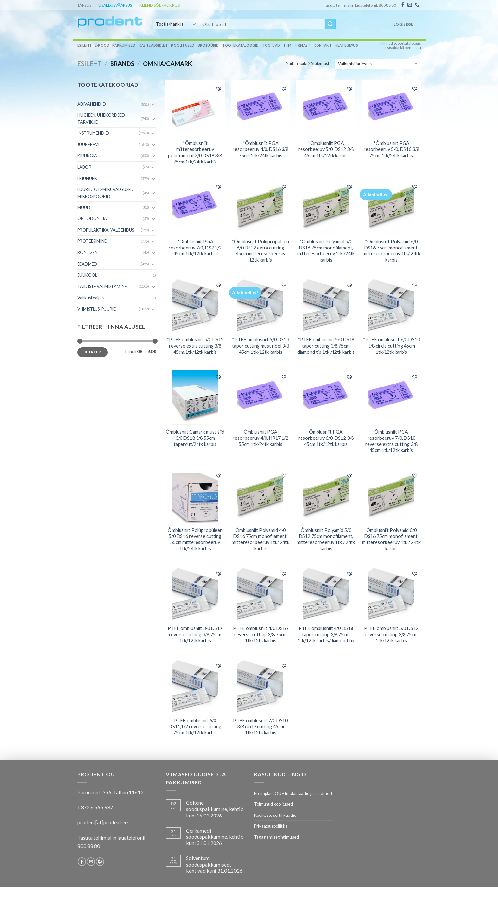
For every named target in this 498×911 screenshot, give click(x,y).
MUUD (83, 207)
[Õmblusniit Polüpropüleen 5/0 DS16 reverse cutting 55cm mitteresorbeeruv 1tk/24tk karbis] (194, 496)
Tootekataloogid (240, 45)
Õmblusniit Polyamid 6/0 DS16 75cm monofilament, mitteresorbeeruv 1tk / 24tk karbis (391, 539)
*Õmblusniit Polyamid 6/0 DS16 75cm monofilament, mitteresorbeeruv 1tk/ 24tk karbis (391, 251)
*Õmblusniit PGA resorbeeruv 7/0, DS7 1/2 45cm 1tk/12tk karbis (195, 247)
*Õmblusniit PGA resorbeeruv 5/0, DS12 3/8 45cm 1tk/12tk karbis (326, 149)
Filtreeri (92, 352)
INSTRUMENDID (93, 133)
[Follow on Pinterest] (100, 861)
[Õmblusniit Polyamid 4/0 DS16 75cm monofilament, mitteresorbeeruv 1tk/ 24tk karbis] (260, 496)
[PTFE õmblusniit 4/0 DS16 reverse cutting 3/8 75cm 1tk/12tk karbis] (260, 594)
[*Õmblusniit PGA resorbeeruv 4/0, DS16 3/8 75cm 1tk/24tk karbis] (260, 108)
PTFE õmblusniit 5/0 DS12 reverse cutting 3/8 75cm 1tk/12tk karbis (391, 634)
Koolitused (182, 45)
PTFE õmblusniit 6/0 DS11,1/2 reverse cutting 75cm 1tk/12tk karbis (195, 726)
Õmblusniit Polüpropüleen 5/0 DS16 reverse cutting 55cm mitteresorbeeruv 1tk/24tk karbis (195, 539)
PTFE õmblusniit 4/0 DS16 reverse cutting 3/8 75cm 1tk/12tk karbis (260, 634)
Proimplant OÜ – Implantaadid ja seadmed (293, 793)
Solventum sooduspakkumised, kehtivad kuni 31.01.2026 (214, 864)
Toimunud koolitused (273, 804)
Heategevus (346, 45)
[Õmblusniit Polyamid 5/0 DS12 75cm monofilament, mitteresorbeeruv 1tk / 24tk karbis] (325, 496)
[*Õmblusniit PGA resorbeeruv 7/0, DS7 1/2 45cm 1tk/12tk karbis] (194, 207)
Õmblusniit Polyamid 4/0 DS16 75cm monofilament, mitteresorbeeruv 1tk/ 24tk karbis (260, 539)
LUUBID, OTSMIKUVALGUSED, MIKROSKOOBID (106, 192)
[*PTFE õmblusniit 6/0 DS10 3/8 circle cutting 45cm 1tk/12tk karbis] (391, 305)
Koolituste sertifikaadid (275, 815)
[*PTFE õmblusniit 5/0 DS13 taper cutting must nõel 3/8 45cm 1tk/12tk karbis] (260, 305)
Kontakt (322, 45)
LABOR (84, 167)
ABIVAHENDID (91, 104)
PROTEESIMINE (92, 241)
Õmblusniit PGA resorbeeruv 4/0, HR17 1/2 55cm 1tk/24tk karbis (260, 438)
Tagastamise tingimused (276, 837)
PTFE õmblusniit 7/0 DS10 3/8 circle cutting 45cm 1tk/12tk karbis (260, 726)
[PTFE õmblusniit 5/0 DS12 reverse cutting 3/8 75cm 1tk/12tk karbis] (391, 594)
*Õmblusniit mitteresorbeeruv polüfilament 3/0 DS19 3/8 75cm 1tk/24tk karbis (195, 152)
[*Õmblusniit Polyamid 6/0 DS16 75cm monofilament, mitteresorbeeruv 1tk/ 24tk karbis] (391, 207)
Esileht (84, 45)
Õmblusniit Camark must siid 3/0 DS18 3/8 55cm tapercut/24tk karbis (195, 438)
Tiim (287, 45)
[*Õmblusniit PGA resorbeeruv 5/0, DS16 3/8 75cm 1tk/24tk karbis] (391, 108)
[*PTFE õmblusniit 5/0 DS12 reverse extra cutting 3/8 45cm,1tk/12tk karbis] (194, 305)
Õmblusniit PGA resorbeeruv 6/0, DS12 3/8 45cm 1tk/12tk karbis (326, 438)
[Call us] (417, 5)
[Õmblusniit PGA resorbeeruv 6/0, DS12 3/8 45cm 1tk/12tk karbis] (325, 397)
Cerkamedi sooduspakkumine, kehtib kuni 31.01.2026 (215, 836)
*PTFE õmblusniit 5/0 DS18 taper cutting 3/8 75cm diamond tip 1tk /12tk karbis (326, 345)
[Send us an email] (409, 5)
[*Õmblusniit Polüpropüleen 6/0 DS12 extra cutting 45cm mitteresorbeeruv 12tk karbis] (260, 207)
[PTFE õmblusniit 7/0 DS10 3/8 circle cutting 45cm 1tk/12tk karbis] (260, 686)
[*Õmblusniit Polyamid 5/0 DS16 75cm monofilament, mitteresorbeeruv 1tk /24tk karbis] (325, 207)
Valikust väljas (90, 297)
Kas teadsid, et (153, 45)
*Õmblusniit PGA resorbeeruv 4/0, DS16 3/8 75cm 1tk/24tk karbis (260, 149)
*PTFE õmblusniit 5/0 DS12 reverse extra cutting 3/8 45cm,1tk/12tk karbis (195, 345)
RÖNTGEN (87, 252)
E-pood (102, 45)
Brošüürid (208, 45)
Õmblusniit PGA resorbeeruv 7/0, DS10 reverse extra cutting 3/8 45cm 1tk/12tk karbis (391, 441)
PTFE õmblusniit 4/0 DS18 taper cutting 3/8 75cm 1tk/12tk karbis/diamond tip (326, 634)
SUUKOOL (87, 275)
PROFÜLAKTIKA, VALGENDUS (105, 229)
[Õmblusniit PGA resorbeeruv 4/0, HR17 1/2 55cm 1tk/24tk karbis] (260, 397)
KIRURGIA (87, 155)
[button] (218, 89)
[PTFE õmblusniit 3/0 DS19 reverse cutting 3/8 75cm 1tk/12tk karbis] (194, 594)
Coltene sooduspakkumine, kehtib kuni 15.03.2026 (215, 808)
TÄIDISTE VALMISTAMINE (102, 286)
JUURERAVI (88, 144)
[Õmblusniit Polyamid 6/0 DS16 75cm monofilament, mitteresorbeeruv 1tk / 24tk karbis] (391, 496)
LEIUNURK (87, 178)
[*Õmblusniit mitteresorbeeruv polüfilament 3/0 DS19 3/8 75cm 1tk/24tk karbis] (194, 108)
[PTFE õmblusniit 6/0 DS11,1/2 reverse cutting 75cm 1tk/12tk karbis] (194, 686)
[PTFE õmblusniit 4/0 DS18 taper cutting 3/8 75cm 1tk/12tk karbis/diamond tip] (325, 594)
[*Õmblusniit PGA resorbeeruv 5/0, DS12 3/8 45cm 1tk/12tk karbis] (325, 108)
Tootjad (271, 45)
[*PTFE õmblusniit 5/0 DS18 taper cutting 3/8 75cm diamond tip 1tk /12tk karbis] (325, 305)
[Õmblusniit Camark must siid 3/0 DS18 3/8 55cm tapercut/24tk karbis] (194, 397)
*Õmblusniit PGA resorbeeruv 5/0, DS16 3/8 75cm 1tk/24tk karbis (391, 149)
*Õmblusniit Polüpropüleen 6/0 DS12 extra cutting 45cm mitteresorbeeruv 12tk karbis (260, 251)
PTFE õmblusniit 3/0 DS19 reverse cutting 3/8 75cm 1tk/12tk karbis (195, 634)
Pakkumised (123, 45)
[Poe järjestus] (378, 64)
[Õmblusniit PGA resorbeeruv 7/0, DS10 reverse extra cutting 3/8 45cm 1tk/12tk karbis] (391, 397)
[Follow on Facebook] (402, 5)
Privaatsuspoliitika (271, 826)
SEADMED (87, 263)
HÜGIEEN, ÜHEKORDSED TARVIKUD (101, 118)
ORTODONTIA (92, 218)
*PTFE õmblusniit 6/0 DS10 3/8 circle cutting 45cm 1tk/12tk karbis (391, 345)
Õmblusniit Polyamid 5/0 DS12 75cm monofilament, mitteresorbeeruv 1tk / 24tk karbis (326, 539)
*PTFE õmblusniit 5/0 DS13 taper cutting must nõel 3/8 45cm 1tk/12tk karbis (260, 345)
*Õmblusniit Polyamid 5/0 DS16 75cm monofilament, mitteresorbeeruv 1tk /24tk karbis (326, 251)
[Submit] (330, 24)
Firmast (302, 45)
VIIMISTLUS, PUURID (97, 309)
